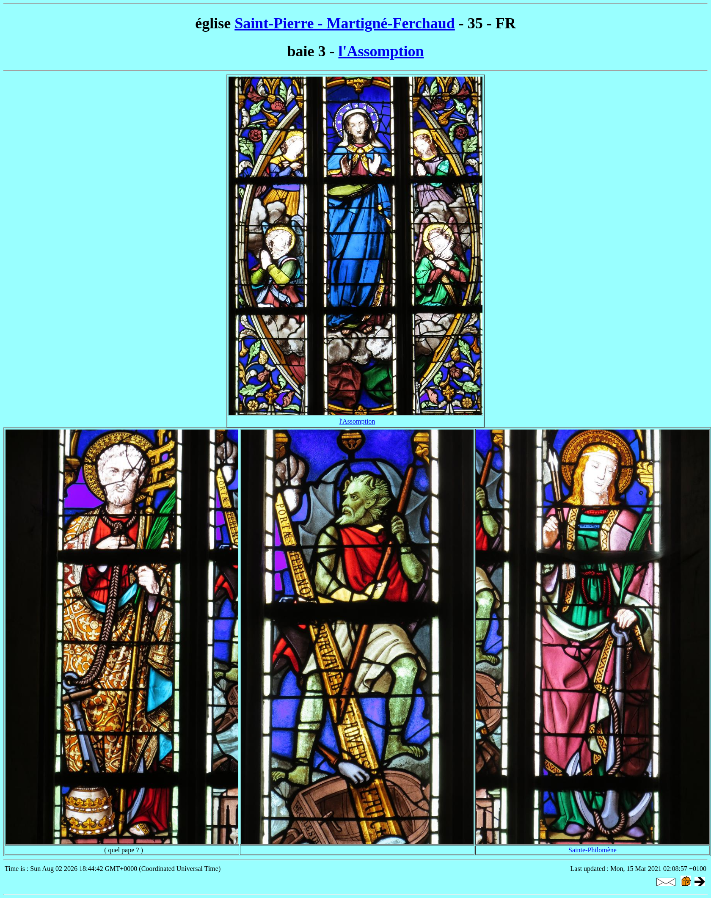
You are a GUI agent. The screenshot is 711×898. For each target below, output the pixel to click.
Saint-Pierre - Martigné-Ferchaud (344, 23)
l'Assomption (381, 51)
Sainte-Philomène (592, 850)
